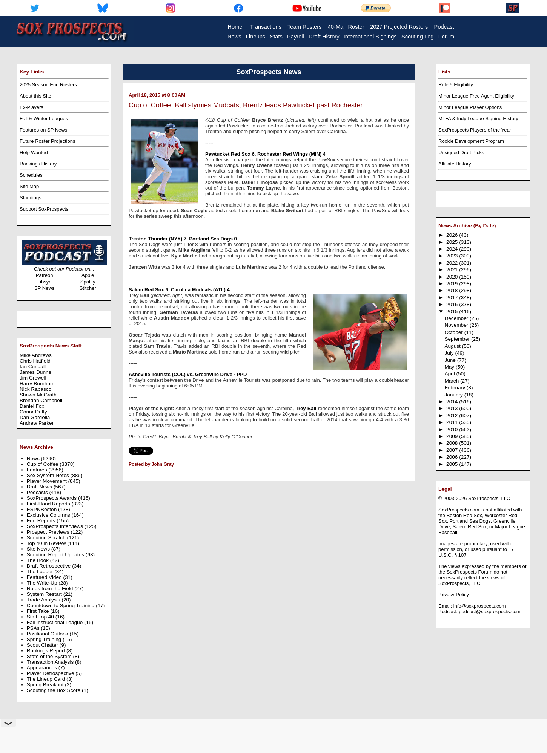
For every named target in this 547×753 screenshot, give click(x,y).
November (457, 325)
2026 (452, 235)
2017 (452, 297)
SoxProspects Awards (52, 498)
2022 (452, 263)
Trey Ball (306, 408)
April (450, 373)
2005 (452, 464)
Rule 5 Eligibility (455, 84)
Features (38, 470)
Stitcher (88, 288)
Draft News (40, 487)
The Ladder (41, 571)
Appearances (42, 667)
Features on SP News (43, 130)
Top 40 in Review (47, 543)
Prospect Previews (49, 532)
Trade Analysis (44, 600)
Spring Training (45, 639)
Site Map (29, 186)
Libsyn (44, 282)
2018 (452, 290)
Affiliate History (454, 164)
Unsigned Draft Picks (461, 152)
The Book (38, 560)
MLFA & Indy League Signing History (478, 118)
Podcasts (38, 492)
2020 (452, 277)
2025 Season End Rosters (48, 84)
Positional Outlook (48, 634)
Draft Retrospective (49, 566)
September (457, 339)
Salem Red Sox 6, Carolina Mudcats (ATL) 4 (179, 289)
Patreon (44, 275)
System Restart (45, 594)
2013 (452, 408)
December (457, 318)
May (450, 367)
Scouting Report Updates (56, 554)
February (455, 387)
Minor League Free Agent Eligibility (476, 96)
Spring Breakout (46, 684)
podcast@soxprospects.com (490, 611)
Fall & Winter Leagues (44, 118)
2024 (452, 249)
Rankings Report (46, 651)
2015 (452, 311)
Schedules (31, 175)
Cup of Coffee (43, 464)
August (453, 346)
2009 (452, 436)
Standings (30, 197)
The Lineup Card (46, 679)
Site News (39, 549)
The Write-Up (43, 583)
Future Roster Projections (47, 141)
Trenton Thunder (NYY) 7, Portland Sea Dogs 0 (183, 239)
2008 (452, 443)
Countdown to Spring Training (61, 605)
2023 (452, 256)
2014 (452, 401)
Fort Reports (42, 520)
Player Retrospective (51, 673)
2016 (452, 304)
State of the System (50, 656)
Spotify (87, 282)
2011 (452, 422)
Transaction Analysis (51, 662)
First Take (39, 611)
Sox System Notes (49, 475)
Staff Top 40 (41, 617)
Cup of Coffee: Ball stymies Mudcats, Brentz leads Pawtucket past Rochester (246, 105)
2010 (452, 429)
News (34, 458)
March (452, 381)
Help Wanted (34, 152)
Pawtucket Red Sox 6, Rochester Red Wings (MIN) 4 (265, 154)
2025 (452, 242)
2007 (452, 450)
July (449, 353)
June (450, 360)
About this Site (35, 96)
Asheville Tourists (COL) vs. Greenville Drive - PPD (188, 374)
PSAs (34, 628)
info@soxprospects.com (479, 606)
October (454, 332)
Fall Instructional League (55, 622)
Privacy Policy (453, 594)
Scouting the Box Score (54, 690)
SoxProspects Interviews (56, 526)
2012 (452, 415)
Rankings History (38, 164)
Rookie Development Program (471, 141)
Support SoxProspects (44, 209)
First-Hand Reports (49, 504)
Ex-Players (31, 107)
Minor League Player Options (470, 107)
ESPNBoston (42, 509)
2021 (452, 269)
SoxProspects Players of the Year (474, 130)
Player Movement (47, 481)
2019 (452, 283)
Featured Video (45, 577)
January (454, 395)
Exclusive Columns (49, 515)
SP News (44, 288)
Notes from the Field (51, 588)
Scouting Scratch (47, 537)
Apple (87, 275)
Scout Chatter (43, 645)
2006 (452, 457)
